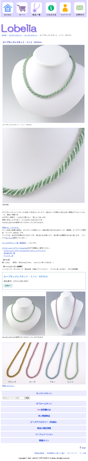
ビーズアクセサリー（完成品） (44, 422)
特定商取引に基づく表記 (56, 453)
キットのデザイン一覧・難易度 (13, 243)
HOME (4, 35)
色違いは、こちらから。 (11, 227)
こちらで (10, 238)
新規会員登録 (39, 453)
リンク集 (82, 453)
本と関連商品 (44, 416)
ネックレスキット (44, 393)
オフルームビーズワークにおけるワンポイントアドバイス (25, 251)
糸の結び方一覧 (9, 253)
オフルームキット (44, 404)
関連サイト (44, 440)
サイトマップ (72, 453)
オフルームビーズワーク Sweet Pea (14, 248)
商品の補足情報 (44, 428)
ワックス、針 (8, 256)
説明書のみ (44, 410)
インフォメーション (44, 434)
